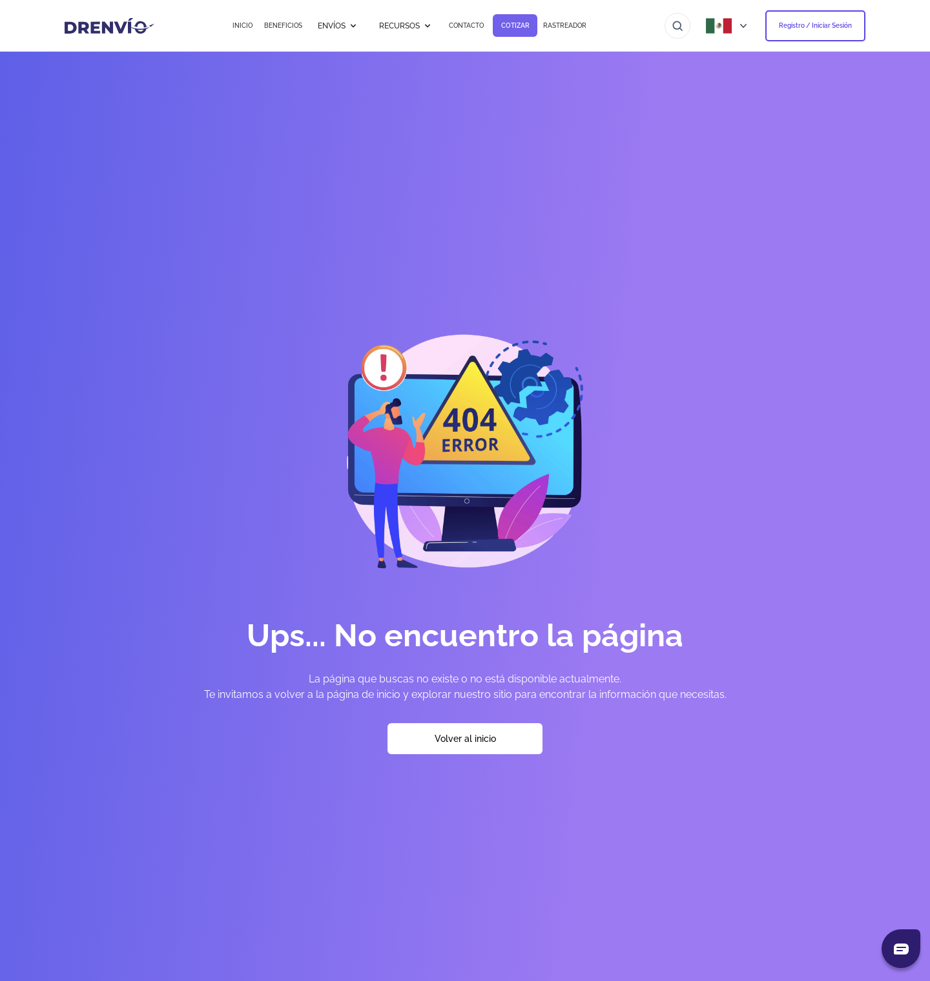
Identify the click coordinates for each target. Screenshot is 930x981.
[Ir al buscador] (677, 26)
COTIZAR (515, 25)
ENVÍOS (338, 26)
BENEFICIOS (283, 25)
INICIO (242, 25)
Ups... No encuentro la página (465, 635)
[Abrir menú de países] (728, 26)
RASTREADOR (564, 25)
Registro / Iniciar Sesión (815, 25)
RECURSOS (406, 26)
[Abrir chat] (901, 948)
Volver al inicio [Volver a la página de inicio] (465, 738)
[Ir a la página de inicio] (109, 26)
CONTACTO (466, 25)
